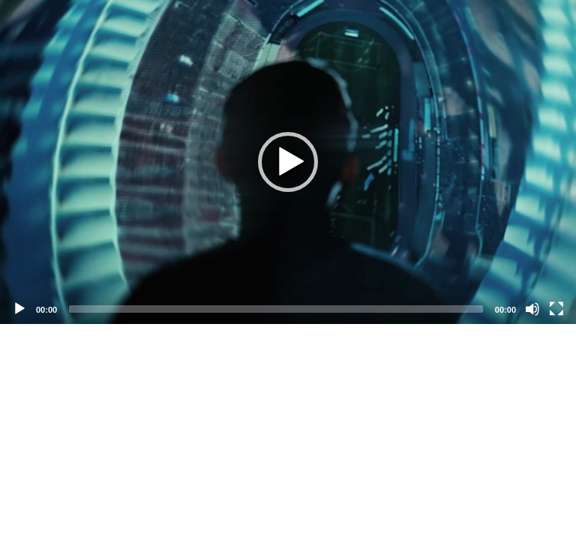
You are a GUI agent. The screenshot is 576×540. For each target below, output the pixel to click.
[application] (288, 162)
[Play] (19, 309)
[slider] (276, 309)
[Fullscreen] (556, 309)
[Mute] (532, 309)
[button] (288, 162)
